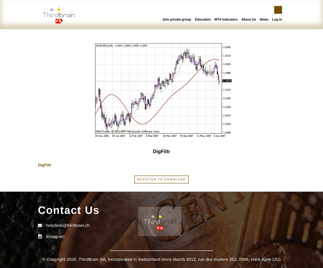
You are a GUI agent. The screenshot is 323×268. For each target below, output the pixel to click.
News (264, 19)
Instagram (55, 236)
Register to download (161, 179)
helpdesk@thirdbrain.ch (67, 225)
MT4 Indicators (226, 19)
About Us (248, 19)
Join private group (176, 19)
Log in (277, 19)
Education (203, 19)
